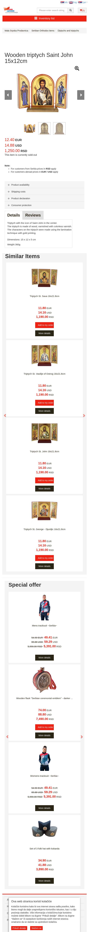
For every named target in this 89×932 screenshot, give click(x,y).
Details (13, 215)
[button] (3, 414)
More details (44, 333)
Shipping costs (16, 191)
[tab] (44, 184)
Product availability (18, 185)
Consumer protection (19, 205)
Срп (82, 2)
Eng (73, 2)
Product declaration (18, 198)
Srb (64, 2)
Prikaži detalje (19, 928)
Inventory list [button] (44, 18)
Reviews (33, 215)
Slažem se (36, 928)
